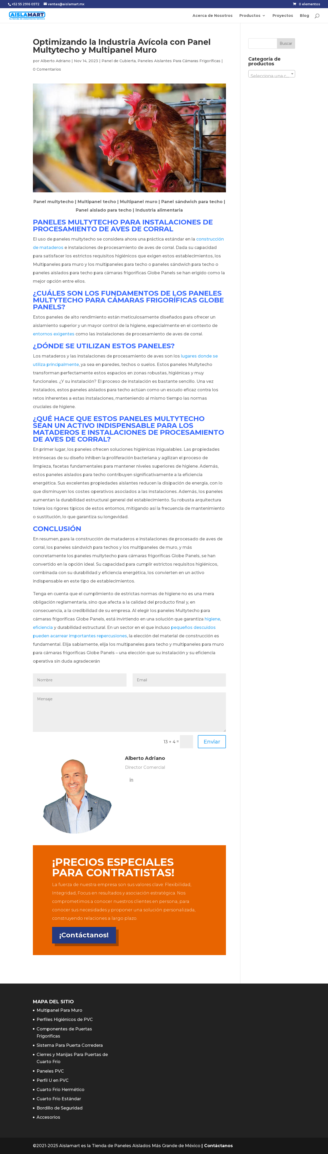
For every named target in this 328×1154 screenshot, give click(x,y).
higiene (212, 619)
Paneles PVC (50, 1071)
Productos (249, 16)
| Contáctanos (217, 1145)
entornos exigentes (53, 333)
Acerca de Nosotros (213, 16)
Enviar (212, 742)
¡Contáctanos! (84, 935)
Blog (304, 16)
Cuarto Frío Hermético (60, 1089)
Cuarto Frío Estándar (59, 1098)
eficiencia (43, 627)
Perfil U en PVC (53, 1080)
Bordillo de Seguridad (60, 1108)
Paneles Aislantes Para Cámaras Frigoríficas (179, 60)
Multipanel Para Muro (59, 1010)
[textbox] (272, 76)
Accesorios (48, 1117)
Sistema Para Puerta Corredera (70, 1045)
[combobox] (271, 73)
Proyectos (283, 16)
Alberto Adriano (55, 60)
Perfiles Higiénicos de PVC (65, 1019)
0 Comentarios (47, 69)
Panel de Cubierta (119, 60)
